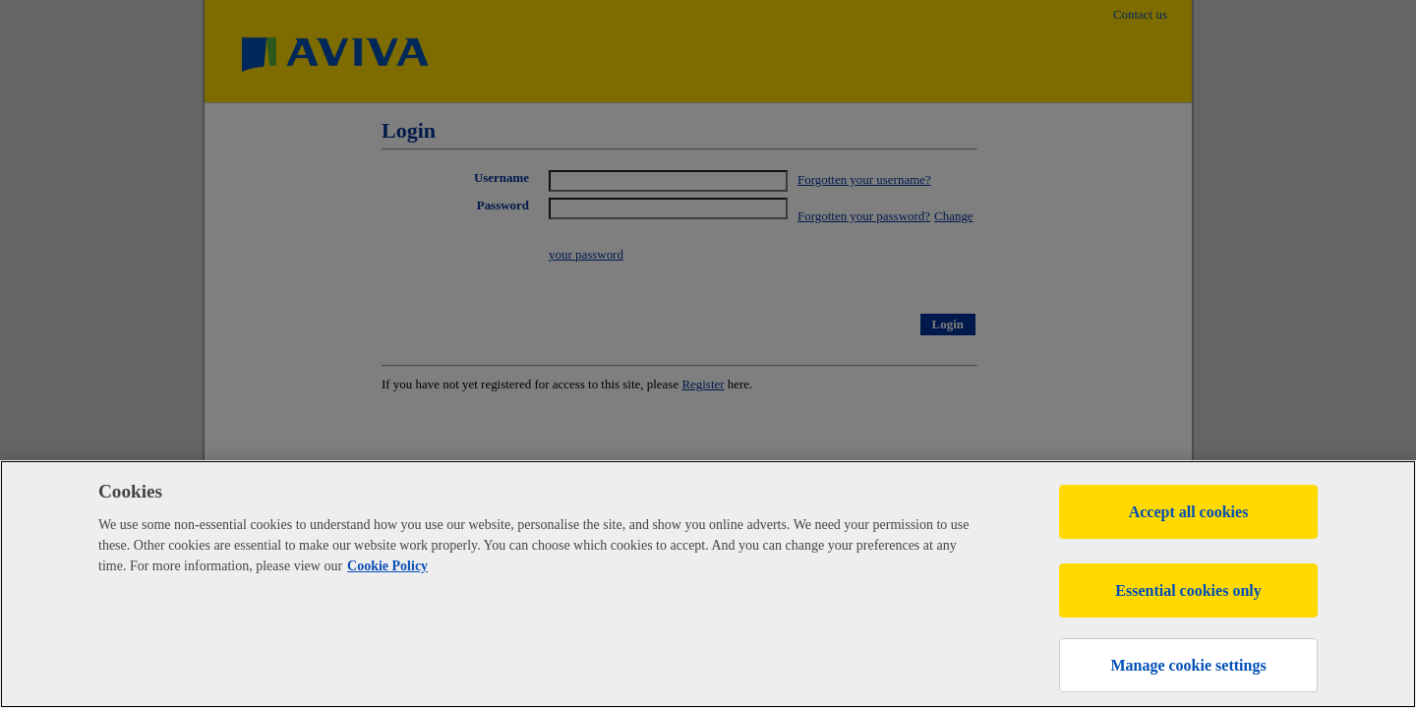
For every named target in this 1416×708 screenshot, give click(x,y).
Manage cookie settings (1188, 665)
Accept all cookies (1189, 511)
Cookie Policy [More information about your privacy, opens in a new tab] (387, 566)
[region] (708, 584)
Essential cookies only (1188, 590)
